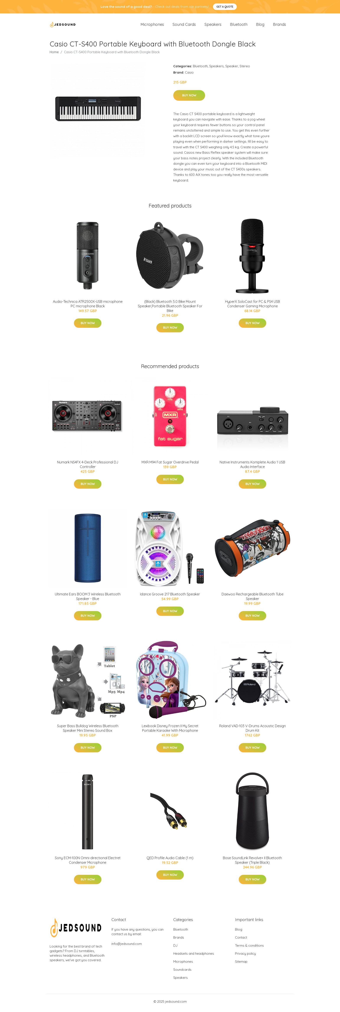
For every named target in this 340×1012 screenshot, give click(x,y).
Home (54, 55)
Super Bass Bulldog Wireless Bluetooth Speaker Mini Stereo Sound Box (87, 731)
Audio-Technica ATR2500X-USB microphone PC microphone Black (88, 306)
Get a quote (224, 6)
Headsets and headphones (193, 956)
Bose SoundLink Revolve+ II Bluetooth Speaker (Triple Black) (252, 863)
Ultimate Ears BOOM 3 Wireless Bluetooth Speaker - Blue (88, 599)
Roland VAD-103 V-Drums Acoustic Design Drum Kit (252, 731)
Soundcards (182, 973)
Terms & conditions (249, 948)
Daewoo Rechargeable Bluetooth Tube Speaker (252, 599)
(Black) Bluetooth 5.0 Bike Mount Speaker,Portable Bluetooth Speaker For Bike (170, 309)
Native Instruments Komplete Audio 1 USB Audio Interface (252, 467)
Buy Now (189, 98)
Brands (279, 25)
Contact (241, 940)
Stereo (245, 69)
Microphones (152, 25)
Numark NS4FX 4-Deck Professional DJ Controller (87, 467)
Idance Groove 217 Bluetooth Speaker (170, 597)
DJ (175, 948)
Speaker (231, 69)
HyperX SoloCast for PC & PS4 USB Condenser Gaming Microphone (252, 306)
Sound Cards (184, 25)
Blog (260, 25)
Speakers (212, 25)
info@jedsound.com (126, 947)
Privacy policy (245, 956)
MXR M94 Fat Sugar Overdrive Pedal (170, 465)
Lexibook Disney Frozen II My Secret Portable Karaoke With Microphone (170, 731)
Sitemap (241, 965)
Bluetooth (238, 25)
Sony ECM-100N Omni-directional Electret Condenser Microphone (88, 863)
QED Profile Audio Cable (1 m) (170, 861)
